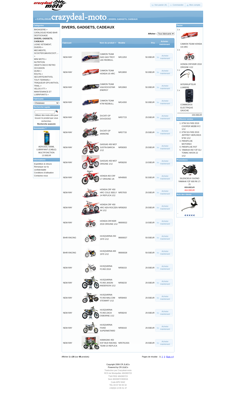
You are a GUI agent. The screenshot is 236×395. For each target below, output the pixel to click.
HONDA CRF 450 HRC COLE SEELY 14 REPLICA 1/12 (108, 192)
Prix (153, 43)
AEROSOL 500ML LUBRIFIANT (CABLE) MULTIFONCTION (46, 150)
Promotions (182, 160)
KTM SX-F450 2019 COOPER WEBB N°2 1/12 (191, 126)
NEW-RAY (67, 57)
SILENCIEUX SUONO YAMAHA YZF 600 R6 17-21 (189, 181)
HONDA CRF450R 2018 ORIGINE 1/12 (191, 64)
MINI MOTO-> (40, 59)
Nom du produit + (108, 43)
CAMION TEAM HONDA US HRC (191, 44)
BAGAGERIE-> (41, 29)
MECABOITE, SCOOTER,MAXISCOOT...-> (46, 53)
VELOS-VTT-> (40, 89)
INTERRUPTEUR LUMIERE (189, 84)
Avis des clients (184, 194)
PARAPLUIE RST (189, 147)
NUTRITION (39, 62)
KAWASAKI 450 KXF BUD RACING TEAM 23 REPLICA (108, 343)
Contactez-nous (41, 176)
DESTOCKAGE (41, 35)
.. (177, 213)
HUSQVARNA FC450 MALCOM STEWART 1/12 (107, 298)
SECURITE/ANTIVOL (43, 77)
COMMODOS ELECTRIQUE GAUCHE (189, 106)
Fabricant (67, 43)
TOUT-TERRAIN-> (42, 80)
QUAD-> (38, 71)
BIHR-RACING (69, 238)
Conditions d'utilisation (44, 173)
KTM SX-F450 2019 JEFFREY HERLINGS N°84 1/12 (191, 135)
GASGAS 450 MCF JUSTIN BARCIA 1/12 (108, 147)
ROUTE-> (38, 74)
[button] (159, 5)
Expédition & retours (43, 164)
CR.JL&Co (125, 364)
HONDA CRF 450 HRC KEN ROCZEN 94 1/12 (109, 207)
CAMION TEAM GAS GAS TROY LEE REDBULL (107, 57)
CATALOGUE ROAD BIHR (45, 33)
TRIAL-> (38, 86)
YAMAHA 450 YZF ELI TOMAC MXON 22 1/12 (191, 153)
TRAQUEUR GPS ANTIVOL (46, 83)
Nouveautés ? (40, 128)
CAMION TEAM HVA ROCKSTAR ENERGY (107, 87)
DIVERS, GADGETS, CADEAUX (123, 19)
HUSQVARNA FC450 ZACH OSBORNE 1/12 (107, 313)
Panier (180, 25)
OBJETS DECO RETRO (44, 65)
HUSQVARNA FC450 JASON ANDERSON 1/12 (108, 283)
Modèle (121, 43)
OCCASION (39, 68)
